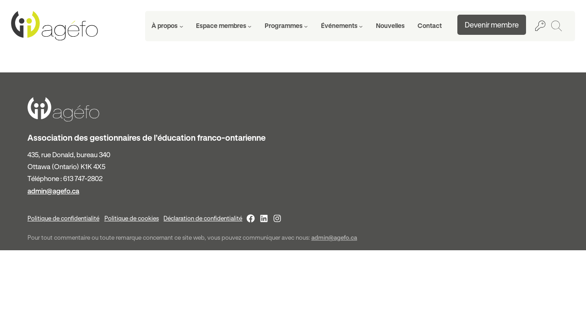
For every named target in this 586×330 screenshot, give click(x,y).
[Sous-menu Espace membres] (224, 26)
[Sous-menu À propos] (167, 26)
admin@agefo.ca (53, 191)
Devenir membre (492, 25)
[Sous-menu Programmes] (286, 26)
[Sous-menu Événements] (342, 26)
